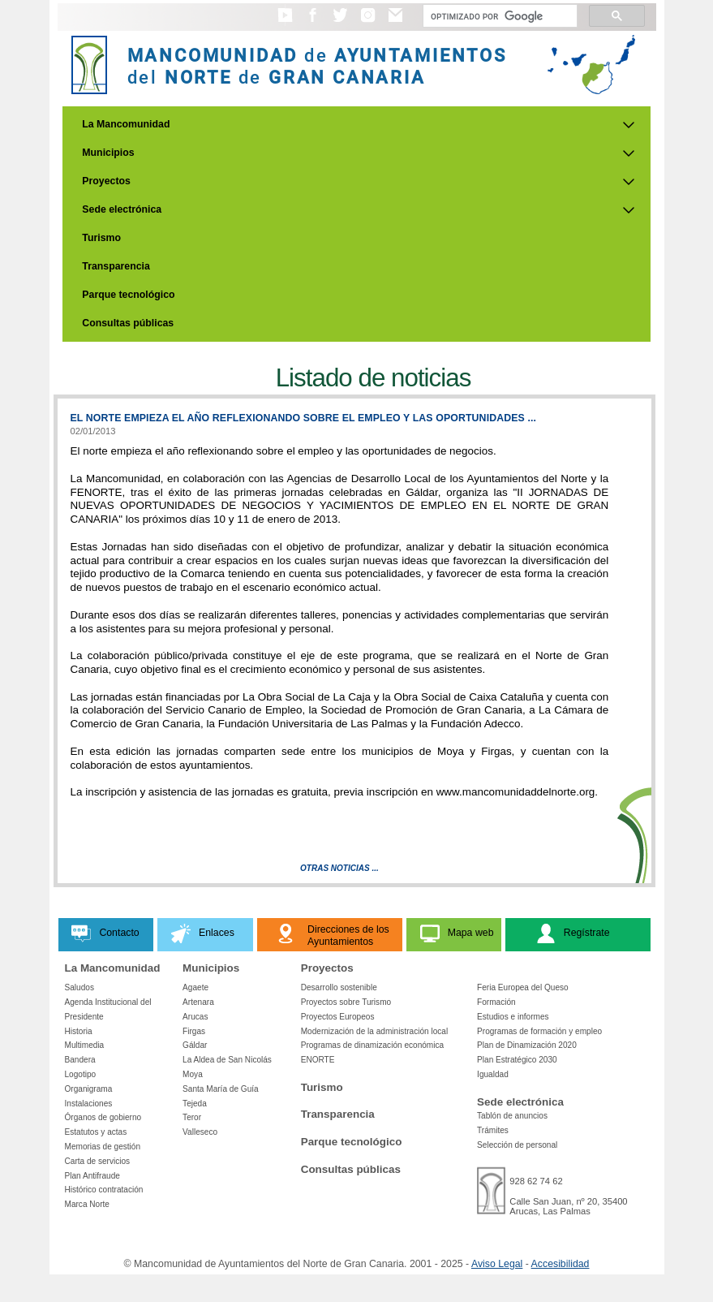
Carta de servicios (98, 1161)
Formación (496, 1002)
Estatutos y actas (96, 1131)
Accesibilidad (560, 1264)
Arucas (195, 1016)
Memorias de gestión (103, 1146)
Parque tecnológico (128, 294)
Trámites (493, 1130)
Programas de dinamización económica (372, 1045)
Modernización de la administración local (375, 1031)
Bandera (80, 1059)
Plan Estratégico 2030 (517, 1059)
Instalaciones (89, 1103)
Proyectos (106, 181)
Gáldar (195, 1045)
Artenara (198, 1002)
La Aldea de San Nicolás (227, 1059)
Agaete (195, 987)
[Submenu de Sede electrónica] (628, 210)
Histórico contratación (104, 1189)
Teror (192, 1117)
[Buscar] (498, 16)
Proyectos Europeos (338, 1016)
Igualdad (493, 1074)
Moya (193, 1074)
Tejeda (195, 1103)
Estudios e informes (513, 1016)
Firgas (194, 1031)
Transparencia (116, 266)
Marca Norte (87, 1204)
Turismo (101, 238)
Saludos (79, 987)
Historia (78, 1031)
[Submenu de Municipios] (628, 153)
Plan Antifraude (92, 1175)
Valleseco (200, 1131)
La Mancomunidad (126, 124)
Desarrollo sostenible (339, 987)
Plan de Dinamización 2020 (527, 1045)
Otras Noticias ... (339, 868)
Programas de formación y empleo (539, 1031)
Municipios (108, 152)
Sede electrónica (121, 209)
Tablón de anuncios (512, 1115)
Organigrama (89, 1088)
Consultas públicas (128, 323)
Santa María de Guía (221, 1088)
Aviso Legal (496, 1264)
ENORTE (318, 1059)
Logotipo (81, 1074)
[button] (285, 23)
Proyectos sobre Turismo (346, 1002)
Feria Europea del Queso (523, 987)
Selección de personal (517, 1144)
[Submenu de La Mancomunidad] (628, 125)
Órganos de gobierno (103, 1117)
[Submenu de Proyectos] (628, 182)
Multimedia (85, 1045)
